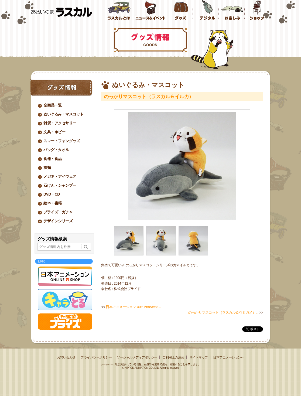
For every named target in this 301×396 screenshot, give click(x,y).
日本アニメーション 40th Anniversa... (133, 307)
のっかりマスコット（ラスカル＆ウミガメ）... (223, 312)
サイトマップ (198, 357)
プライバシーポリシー (96, 357)
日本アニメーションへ (228, 357)
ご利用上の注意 (173, 357)
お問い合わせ (66, 357)
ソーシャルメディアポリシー (137, 357)
